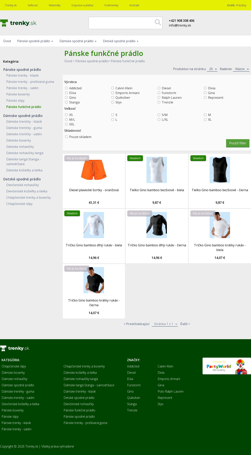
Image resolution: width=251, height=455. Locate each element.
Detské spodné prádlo (119, 41)
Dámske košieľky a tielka (24, 170)
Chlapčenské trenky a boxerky (28, 197)
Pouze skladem (80, 137)
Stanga (74, 102)
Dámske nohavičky (20, 146)
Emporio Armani (127, 93)
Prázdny (236, 5)
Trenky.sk (11, 5)
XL (210, 119)
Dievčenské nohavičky (22, 185)
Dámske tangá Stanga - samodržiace (89, 385)
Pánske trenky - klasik (22, 75)
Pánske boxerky (18, 94)
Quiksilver (122, 97)
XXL (72, 124)
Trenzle (167, 102)
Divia (211, 88)
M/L (72, 119)
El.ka (72, 93)
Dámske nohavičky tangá (24, 153)
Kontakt (134, 5)
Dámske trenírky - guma (24, 128)
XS (71, 115)
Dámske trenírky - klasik (24, 121)
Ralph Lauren (172, 97)
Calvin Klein (123, 88)
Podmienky (111, 5)
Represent (215, 97)
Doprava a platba (82, 5)
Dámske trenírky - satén (24, 134)
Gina (211, 93)
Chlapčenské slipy (19, 204)
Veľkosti (33, 5)
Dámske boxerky (18, 140)
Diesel (166, 88)
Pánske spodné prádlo (33, 41)
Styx (118, 102)
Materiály (54, 5)
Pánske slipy (15, 100)
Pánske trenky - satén (22, 88)
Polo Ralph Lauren (171, 391)
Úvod (7, 41)
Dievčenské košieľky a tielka (26, 191)
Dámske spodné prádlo (76, 41)
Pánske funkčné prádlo (23, 107)
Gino (72, 97)
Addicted (75, 88)
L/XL (165, 119)
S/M (165, 115)
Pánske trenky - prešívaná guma (30, 81)
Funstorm (169, 93)
